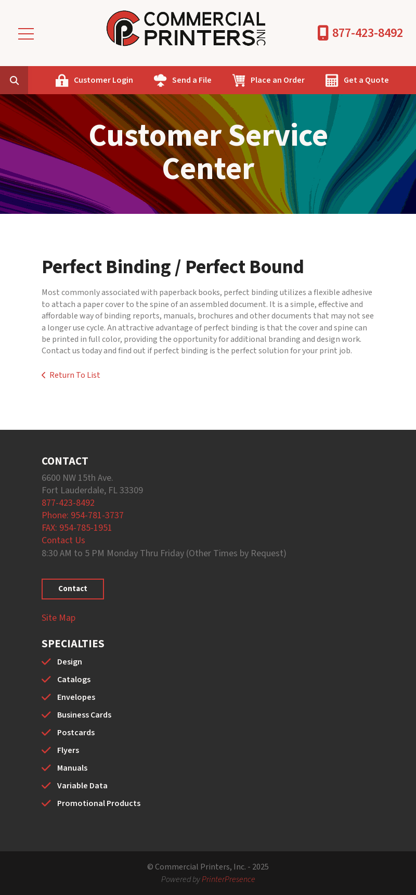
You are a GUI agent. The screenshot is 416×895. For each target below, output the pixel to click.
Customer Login (103, 80)
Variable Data (82, 785)
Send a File (192, 80)
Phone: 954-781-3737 (83, 515)
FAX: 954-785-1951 (77, 527)
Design (69, 662)
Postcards (76, 732)
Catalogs (73, 679)
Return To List (74, 375)
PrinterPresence (228, 879)
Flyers (68, 750)
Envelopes (76, 697)
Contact (72, 588)
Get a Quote (366, 80)
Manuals (72, 768)
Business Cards (84, 715)
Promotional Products (98, 803)
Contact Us (63, 540)
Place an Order (278, 80)
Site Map (58, 617)
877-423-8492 (367, 33)
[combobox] (30, 80)
